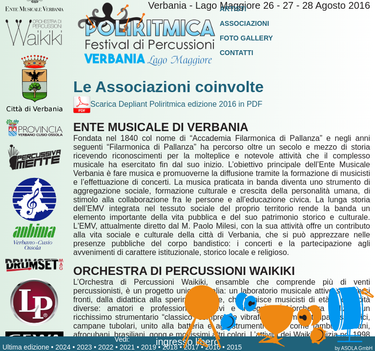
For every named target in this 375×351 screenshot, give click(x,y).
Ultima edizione (25, 347)
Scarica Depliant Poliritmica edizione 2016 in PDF (167, 104)
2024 (62, 347)
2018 (170, 347)
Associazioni (244, 23)
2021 (127, 347)
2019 (148, 347)
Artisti (233, 9)
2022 (105, 347)
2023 (84, 347)
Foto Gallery (246, 38)
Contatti (236, 53)
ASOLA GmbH (357, 348)
